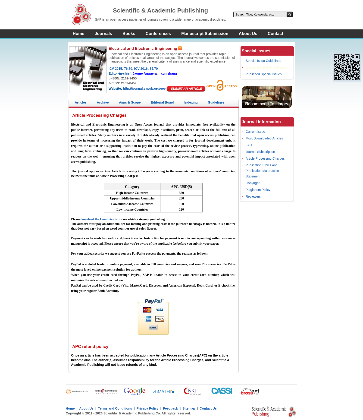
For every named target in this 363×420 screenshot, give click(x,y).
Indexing (191, 102)
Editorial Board (162, 102)
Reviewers (253, 196)
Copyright (253, 183)
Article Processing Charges (265, 158)
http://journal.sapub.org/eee (144, 88)
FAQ (249, 145)
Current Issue (255, 131)
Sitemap (188, 408)
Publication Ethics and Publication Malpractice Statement (262, 170)
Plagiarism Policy (258, 190)
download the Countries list (100, 219)
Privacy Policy (147, 408)
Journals (103, 33)
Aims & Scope (130, 102)
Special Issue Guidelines (263, 61)
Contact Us (208, 408)
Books (128, 33)
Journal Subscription (260, 152)
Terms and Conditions (115, 408)
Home (78, 33)
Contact (275, 33)
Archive (103, 102)
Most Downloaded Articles (264, 138)
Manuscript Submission (204, 33)
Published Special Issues (264, 74)
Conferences (158, 33)
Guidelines (216, 102)
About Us (248, 33)
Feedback (170, 408)
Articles (81, 102)
